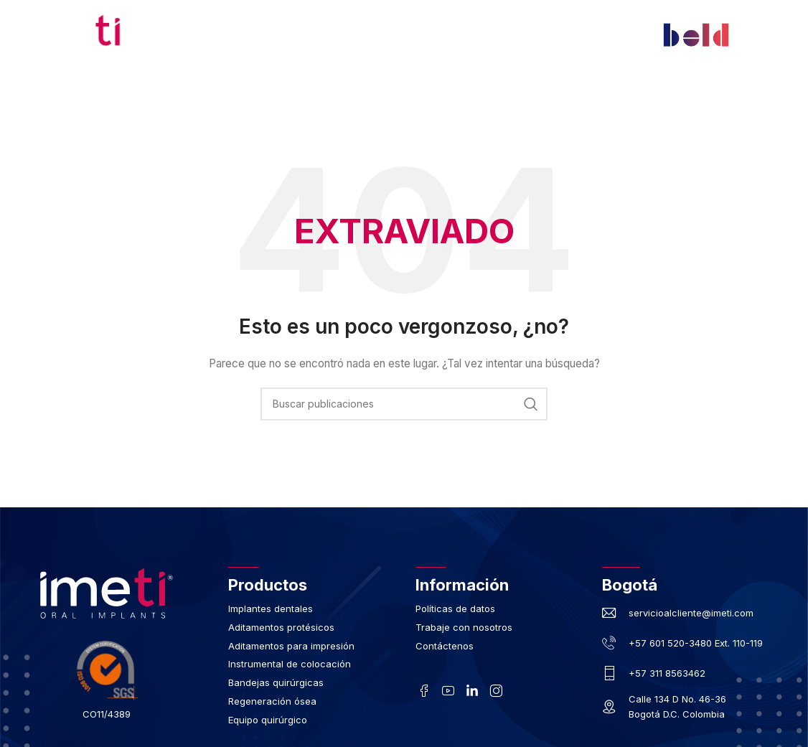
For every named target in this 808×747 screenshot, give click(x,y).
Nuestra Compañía (223, 102)
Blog (321, 135)
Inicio (133, 102)
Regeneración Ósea (431, 102)
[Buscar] (404, 404)
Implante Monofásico (565, 102)
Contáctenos (394, 135)
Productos (326, 102)
